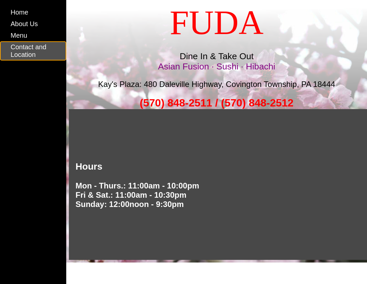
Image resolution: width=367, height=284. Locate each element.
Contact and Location (28, 50)
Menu (19, 35)
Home (19, 12)
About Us (24, 23)
